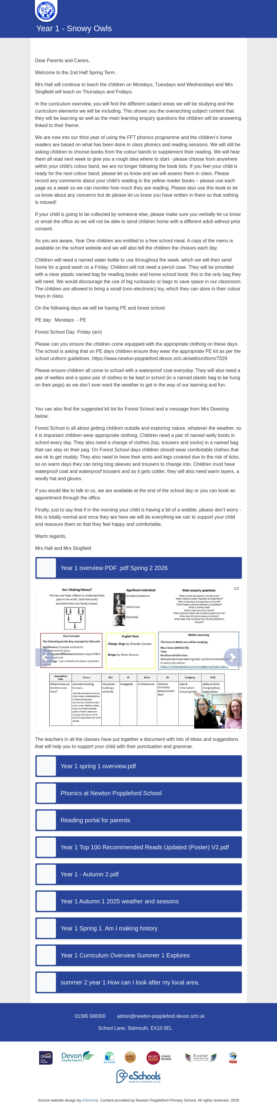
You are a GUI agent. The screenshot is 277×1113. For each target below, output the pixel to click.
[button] (44, 657)
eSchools (90, 1100)
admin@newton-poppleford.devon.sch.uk (161, 1016)
